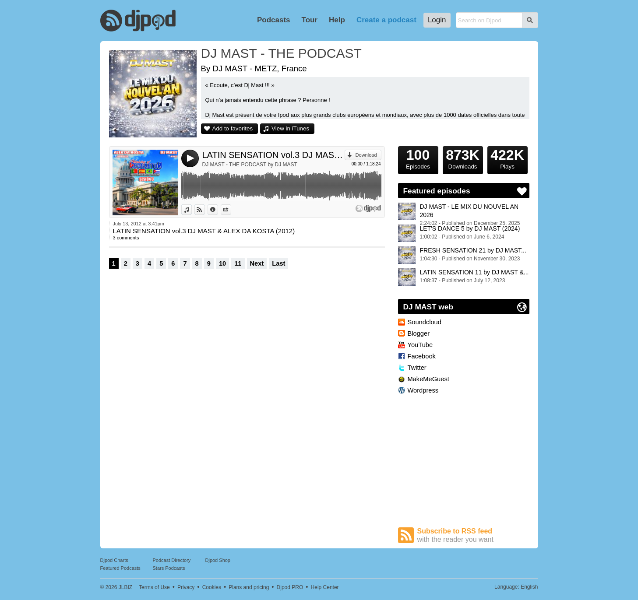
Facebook (422, 356)
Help (337, 20)
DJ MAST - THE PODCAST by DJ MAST (249, 164)
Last (278, 263)
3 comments (126, 237)
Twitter (417, 367)
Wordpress (423, 390)
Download (366, 155)
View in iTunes (290, 128)
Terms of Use (154, 587)
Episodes (418, 158)
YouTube (420, 344)
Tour (310, 20)
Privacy (185, 587)
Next (257, 263)
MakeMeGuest (428, 378)
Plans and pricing (249, 587)
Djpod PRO (290, 587)
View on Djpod (204, 209)
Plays (507, 158)
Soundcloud (424, 322)
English (529, 587)
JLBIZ (125, 587)
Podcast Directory (172, 560)
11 (237, 263)
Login (437, 20)
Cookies (211, 587)
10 (222, 263)
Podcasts (273, 20)
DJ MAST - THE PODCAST (281, 53)
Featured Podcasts (120, 568)
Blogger (419, 333)
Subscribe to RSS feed (473, 535)
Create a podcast (386, 20)
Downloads (463, 158)
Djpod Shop (218, 560)
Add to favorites (232, 128)
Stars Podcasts (169, 568)
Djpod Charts (114, 560)
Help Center (325, 587)
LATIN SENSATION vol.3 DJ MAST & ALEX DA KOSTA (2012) (273, 155)
